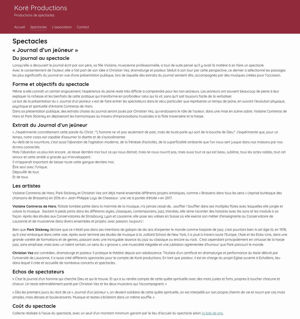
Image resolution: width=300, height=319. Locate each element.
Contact (83, 27)
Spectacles (38, 27)
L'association (62, 27)
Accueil (19, 27)
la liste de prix (212, 313)
